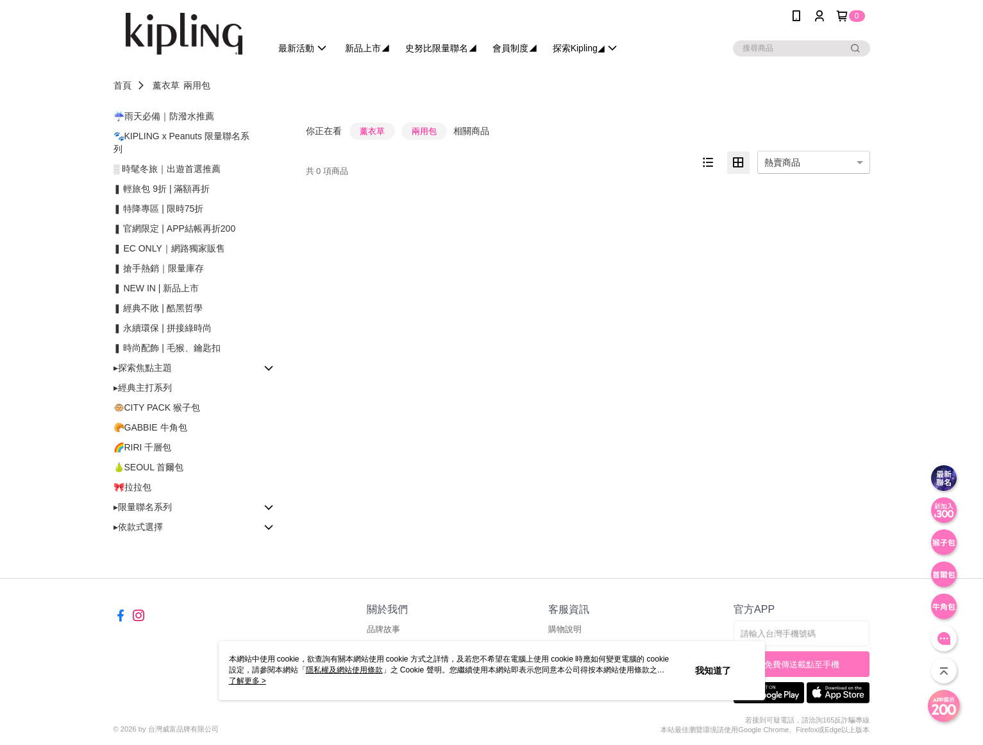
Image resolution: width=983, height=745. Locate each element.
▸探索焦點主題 (142, 368)
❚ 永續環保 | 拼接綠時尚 (162, 328)
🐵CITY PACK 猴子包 (157, 407)
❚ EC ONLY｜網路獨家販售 (169, 248)
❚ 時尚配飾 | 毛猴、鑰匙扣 (167, 348)
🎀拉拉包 (132, 487)
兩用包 (196, 85)
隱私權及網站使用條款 (344, 669)
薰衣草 (166, 85)
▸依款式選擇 (138, 527)
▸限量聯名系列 (142, 507)
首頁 (122, 85)
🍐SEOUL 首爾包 (148, 467)
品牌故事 (383, 629)
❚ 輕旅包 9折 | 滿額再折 (161, 189)
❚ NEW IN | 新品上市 (156, 288)
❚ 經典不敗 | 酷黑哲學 (158, 308)
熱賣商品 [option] (782, 162)
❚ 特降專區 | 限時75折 (158, 208)
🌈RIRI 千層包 (142, 447)
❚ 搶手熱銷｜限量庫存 (159, 268)
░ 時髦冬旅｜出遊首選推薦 (167, 169)
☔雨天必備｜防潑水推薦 (163, 116)
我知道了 (713, 670)
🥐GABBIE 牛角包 (150, 427)
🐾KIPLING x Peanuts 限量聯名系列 (181, 142)
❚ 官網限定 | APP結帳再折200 (174, 228)
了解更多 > (247, 680)
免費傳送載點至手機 (801, 664)
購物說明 (565, 629)
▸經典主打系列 (142, 387)
